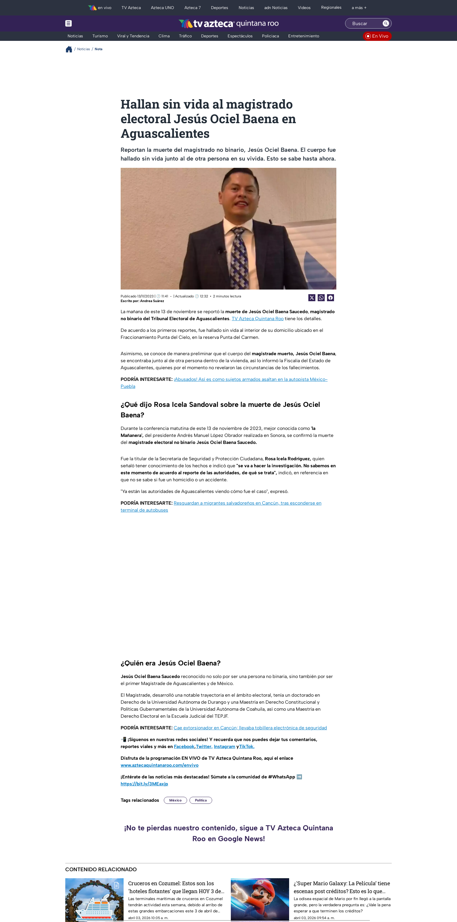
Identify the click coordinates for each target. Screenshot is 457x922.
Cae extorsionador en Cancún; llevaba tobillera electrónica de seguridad (250, 728)
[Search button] (386, 23)
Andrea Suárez (152, 301)
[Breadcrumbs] (71, 49)
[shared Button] (321, 297)
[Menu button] (88, 23)
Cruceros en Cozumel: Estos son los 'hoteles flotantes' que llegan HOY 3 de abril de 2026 (174, 887)
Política (201, 800)
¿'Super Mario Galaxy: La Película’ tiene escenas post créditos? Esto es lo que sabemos (342, 887)
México (175, 800)
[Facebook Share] (330, 297)
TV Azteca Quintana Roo (258, 318)
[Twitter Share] (311, 297)
